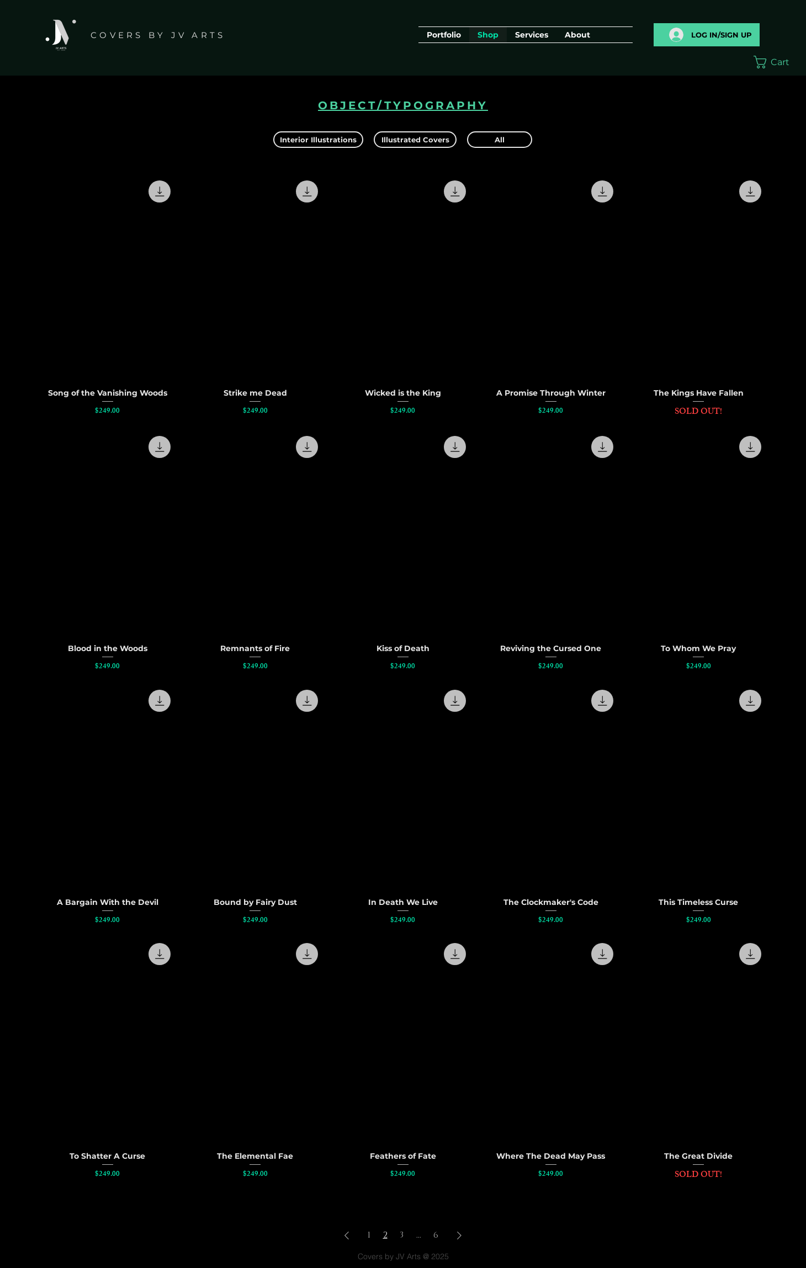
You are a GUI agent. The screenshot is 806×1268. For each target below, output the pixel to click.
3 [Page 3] (402, 1235)
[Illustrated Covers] (415, 139)
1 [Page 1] (369, 1235)
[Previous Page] (346, 1235)
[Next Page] (459, 1235)
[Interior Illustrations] (318, 139)
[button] (778, 62)
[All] (499, 139)
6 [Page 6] (435, 1235)
